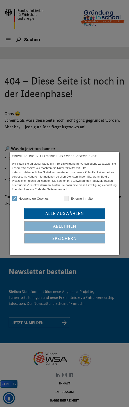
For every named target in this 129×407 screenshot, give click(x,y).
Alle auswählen (64, 213)
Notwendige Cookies (30, 198)
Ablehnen (64, 226)
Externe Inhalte (78, 198)
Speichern (64, 238)
